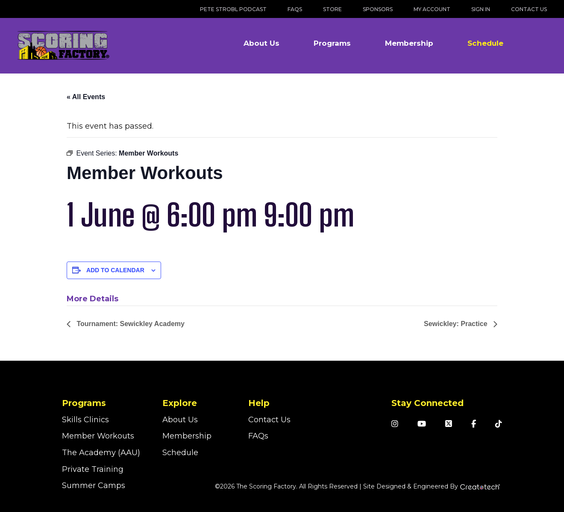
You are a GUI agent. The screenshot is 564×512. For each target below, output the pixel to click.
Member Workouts (98, 436)
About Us (261, 43)
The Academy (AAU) (101, 452)
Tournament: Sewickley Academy (130, 323)
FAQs (295, 9)
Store (332, 9)
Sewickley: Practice (456, 323)
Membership (409, 43)
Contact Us (529, 9)
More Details (92, 298)
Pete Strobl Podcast (233, 9)
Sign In (480, 9)
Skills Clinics (85, 419)
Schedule (485, 43)
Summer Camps (93, 485)
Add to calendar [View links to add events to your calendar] (115, 270)
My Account (432, 9)
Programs (332, 43)
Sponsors (378, 9)
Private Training (92, 469)
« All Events (86, 96)
